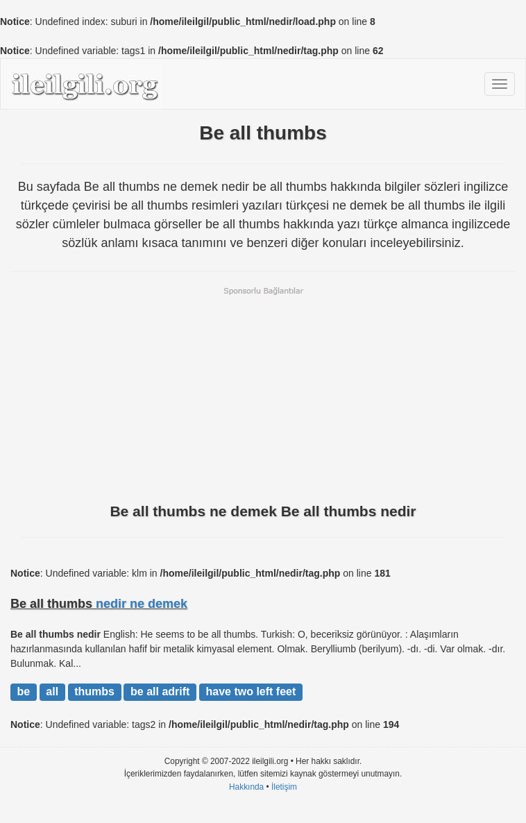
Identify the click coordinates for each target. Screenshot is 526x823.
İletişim (284, 787)
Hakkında (246, 787)
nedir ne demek (141, 604)
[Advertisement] (263, 393)
